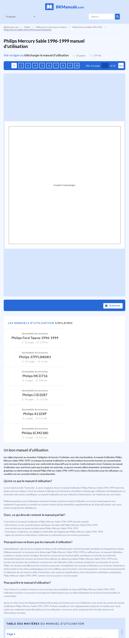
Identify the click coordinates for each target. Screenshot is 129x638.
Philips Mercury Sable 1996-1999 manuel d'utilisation (27, 29)
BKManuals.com (11, 27)
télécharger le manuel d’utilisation (46, 55)
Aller (121, 65)
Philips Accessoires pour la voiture (51, 27)
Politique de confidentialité (56, 625)
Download (114, 305)
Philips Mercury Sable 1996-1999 (87, 27)
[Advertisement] (64, 96)
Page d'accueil (11, 625)
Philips (27, 27)
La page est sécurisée (103, 625)
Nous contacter (30, 625)
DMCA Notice (81, 625)
